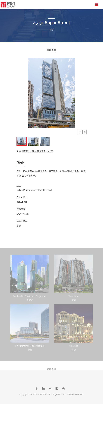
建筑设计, (26, 151)
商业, (34, 151)
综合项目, (41, 151)
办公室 (50, 151)
